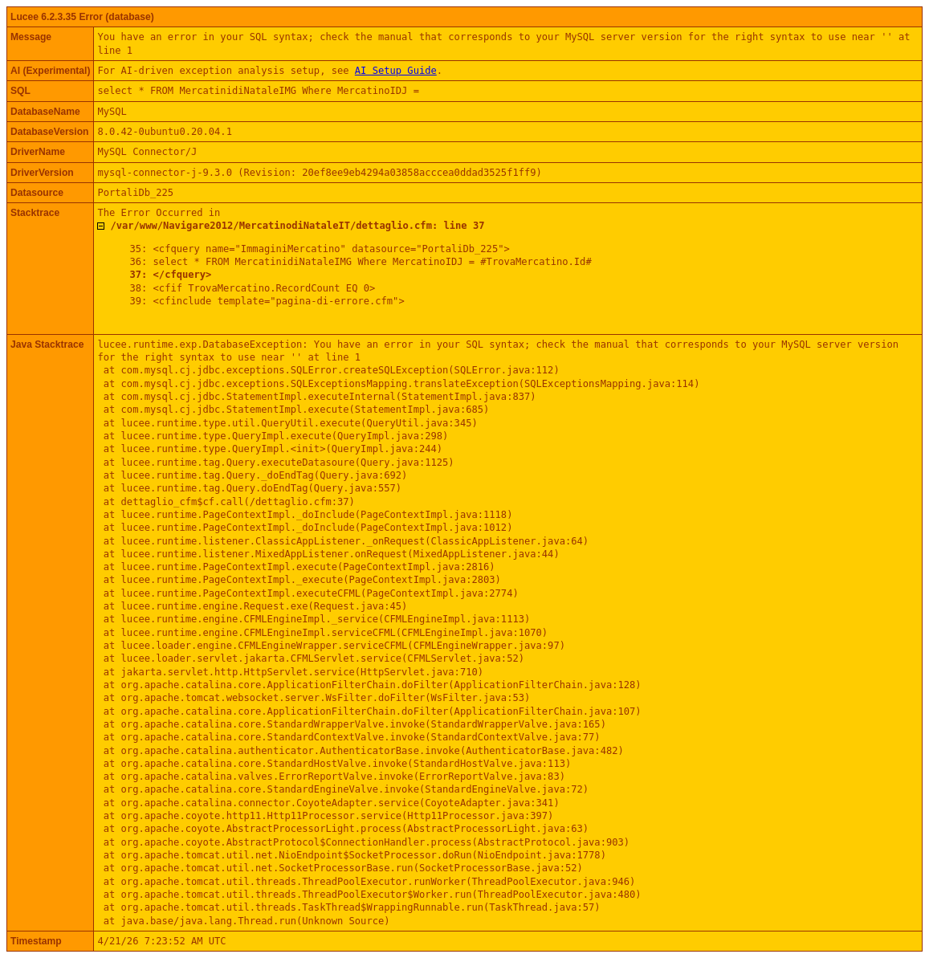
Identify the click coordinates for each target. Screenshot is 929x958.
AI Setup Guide (396, 70)
